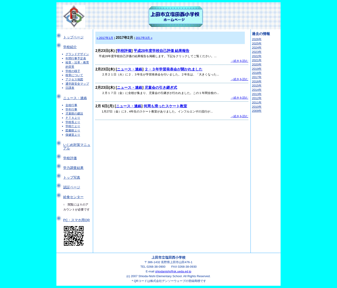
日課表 (69, 87)
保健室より (72, 134)
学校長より (72, 122)
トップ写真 (71, 177)
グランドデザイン (77, 54)
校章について (74, 75)
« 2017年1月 (104, 38)
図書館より (72, 130)
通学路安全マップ (77, 83)
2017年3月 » (144, 38)
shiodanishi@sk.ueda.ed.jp (173, 271)
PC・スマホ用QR (76, 220)
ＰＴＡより (72, 117)
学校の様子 (72, 71)
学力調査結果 (73, 168)
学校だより (72, 126)
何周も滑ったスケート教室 (165, 106)
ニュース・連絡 (75, 98)
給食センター (73, 197)
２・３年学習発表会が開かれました (173, 69)
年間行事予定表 (75, 58)
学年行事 (71, 109)
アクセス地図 (74, 79)
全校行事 (71, 105)
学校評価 (70, 158)
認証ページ (71, 187)
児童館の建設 (74, 113)
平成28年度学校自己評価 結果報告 (161, 51)
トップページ (73, 37)
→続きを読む (239, 61)
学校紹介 (70, 47)
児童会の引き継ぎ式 (160, 87)
